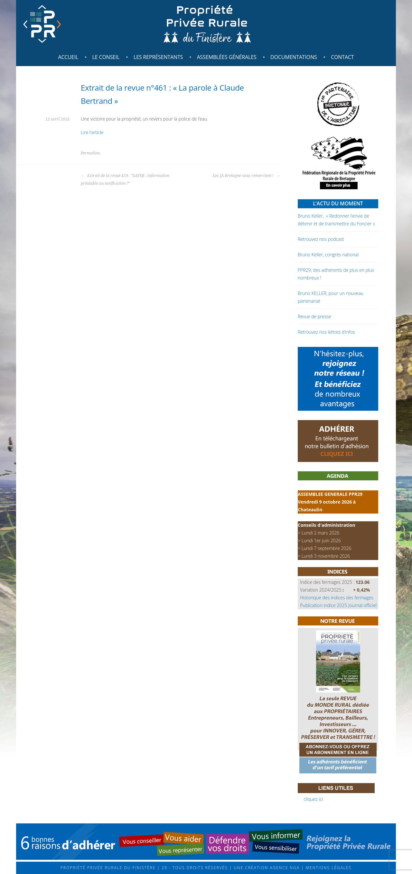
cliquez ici (313, 799)
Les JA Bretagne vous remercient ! (246, 175)
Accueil (68, 57)
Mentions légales (328, 867)
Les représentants (158, 57)
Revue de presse (314, 316)
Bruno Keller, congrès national (328, 254)
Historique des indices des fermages (336, 597)
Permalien (90, 153)
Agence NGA (284, 867)
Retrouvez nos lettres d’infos (326, 332)
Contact (342, 57)
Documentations (293, 57)
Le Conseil (106, 57)
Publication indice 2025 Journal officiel (338, 605)
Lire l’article (92, 132)
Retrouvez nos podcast (321, 239)
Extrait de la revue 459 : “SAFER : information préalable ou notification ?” (125, 179)
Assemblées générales (227, 57)
